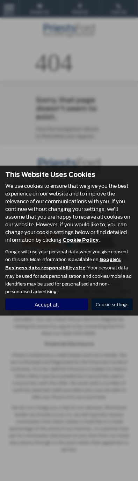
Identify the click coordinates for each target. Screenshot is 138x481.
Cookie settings (112, 304)
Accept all (47, 304)
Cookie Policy (81, 240)
